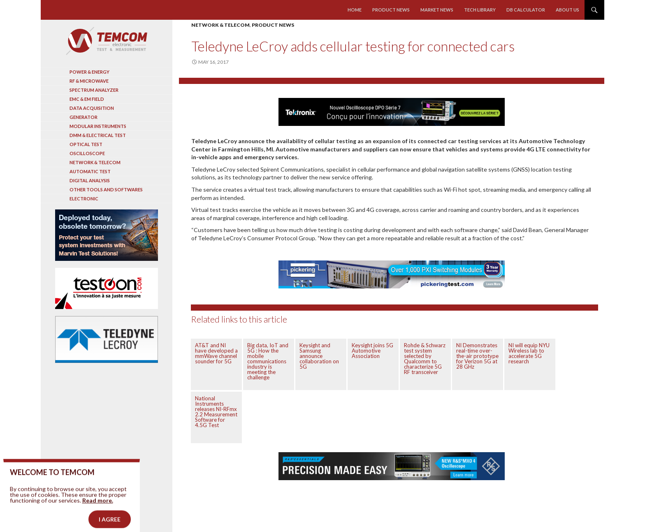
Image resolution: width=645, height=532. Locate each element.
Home (355, 9)
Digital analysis (90, 180)
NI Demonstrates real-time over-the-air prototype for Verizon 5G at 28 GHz (477, 356)
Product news (391, 9)
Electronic (84, 198)
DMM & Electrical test (98, 135)
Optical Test (86, 144)
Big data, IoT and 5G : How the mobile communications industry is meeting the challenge (267, 361)
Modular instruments (98, 126)
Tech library (480, 9)
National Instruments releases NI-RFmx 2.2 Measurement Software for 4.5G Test (216, 411)
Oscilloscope (87, 153)
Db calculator (525, 9)
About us (567, 9)
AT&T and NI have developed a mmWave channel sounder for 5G (216, 353)
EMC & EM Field (87, 99)
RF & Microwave (89, 81)
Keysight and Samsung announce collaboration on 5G (319, 356)
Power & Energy (89, 71)
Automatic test (90, 171)
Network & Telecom (220, 25)
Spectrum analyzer (94, 90)
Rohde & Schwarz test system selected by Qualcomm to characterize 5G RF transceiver (424, 358)
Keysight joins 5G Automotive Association (372, 350)
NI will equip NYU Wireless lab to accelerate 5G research (529, 353)
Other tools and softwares (106, 189)
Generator (83, 117)
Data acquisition (92, 108)
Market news (436, 9)
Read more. (97, 509)
